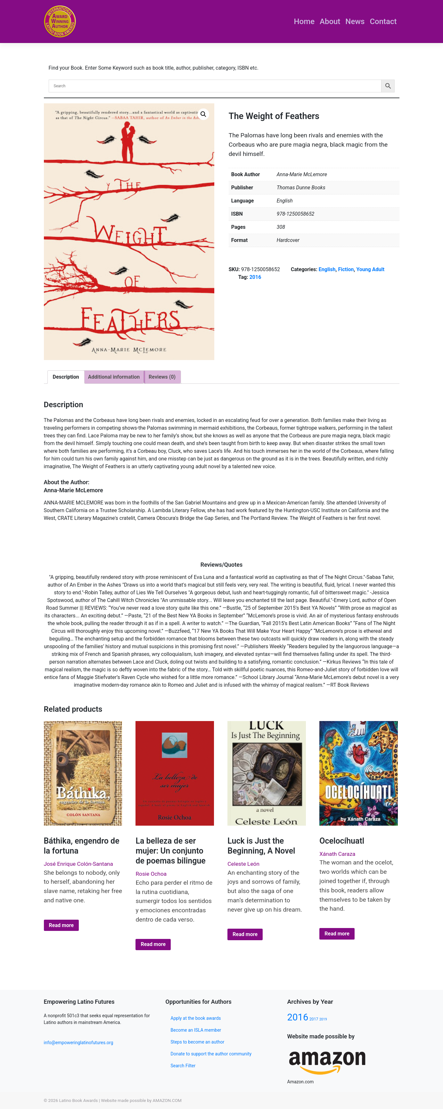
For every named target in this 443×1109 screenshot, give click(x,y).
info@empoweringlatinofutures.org (78, 1042)
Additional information (114, 377)
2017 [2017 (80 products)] (313, 1019)
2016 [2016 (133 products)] (297, 1017)
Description (66, 377)
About (330, 21)
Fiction (346, 269)
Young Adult (370, 269)
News (355, 21)
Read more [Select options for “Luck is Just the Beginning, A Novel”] (245, 934)
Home (304, 21)
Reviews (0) (162, 377)
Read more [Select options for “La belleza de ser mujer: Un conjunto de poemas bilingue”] (153, 944)
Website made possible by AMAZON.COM (141, 1100)
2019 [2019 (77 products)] (323, 1019)
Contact (383, 21)
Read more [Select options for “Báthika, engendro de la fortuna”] (61, 925)
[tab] (66, 377)
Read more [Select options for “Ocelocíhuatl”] (336, 934)
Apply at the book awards (196, 1018)
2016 (255, 277)
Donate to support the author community (211, 1053)
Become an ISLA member (196, 1030)
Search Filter (183, 1065)
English (327, 269)
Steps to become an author (198, 1042)
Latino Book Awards (78, 1100)
